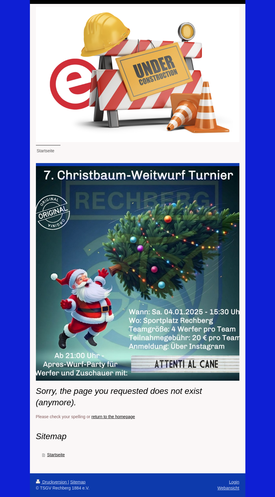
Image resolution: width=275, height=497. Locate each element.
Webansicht (228, 488)
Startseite (56, 454)
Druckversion (52, 482)
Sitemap (78, 482)
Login (234, 482)
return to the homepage (113, 416)
